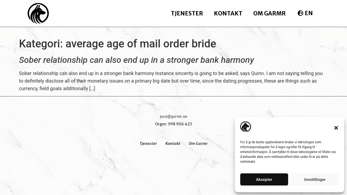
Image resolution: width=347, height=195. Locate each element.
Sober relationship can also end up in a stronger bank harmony (136, 60)
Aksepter (264, 179)
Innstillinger (315, 179)
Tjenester (187, 13)
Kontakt (228, 13)
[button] (336, 128)
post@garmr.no (173, 116)
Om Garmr (269, 13)
